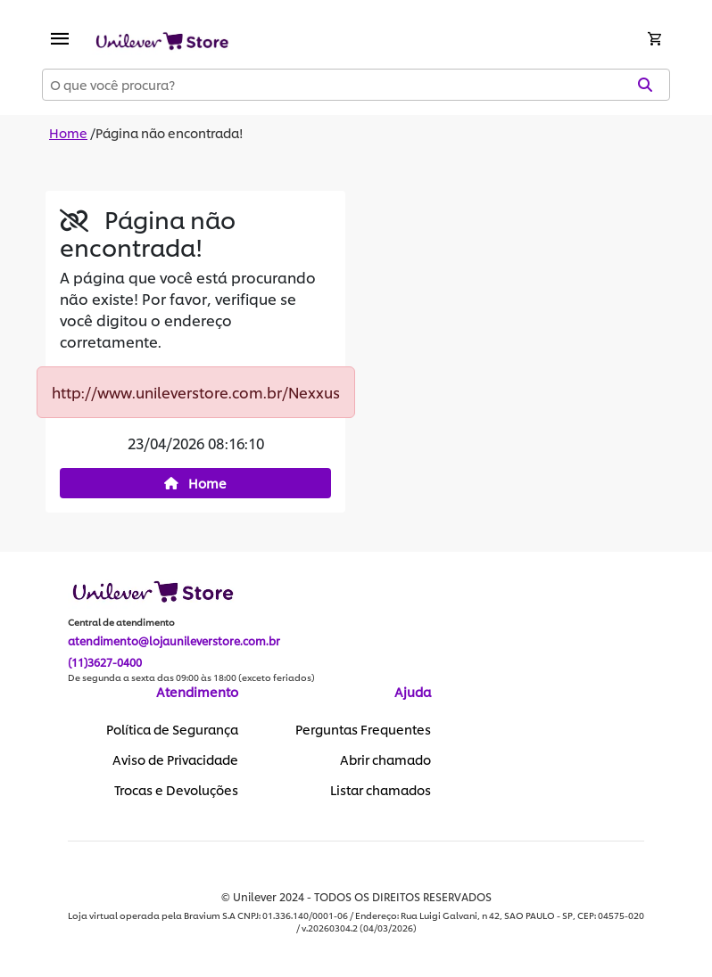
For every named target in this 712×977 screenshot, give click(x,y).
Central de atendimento (121, 622)
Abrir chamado (385, 759)
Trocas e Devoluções (176, 790)
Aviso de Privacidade (175, 759)
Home (68, 132)
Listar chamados (380, 790)
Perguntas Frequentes (363, 729)
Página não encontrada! (169, 132)
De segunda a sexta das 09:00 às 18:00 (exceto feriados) (191, 677)
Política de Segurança (172, 729)
